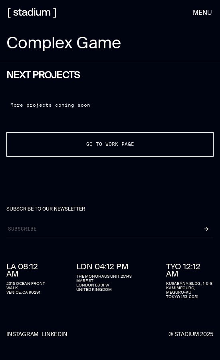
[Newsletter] (98, 229)
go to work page (110, 144)
